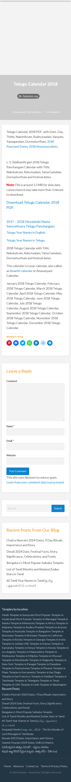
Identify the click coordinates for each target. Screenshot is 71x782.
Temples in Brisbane (25, 635)
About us (18, 766)
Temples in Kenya (25, 647)
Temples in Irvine (55, 639)
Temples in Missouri (50, 655)
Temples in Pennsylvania (16, 668)
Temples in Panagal (25, 664)
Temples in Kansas (40, 643)
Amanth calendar (21, 271)
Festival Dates (33, 112)
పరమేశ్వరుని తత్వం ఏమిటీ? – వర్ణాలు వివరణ (25, 747)
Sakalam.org (30, 96)
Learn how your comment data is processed (35, 482)
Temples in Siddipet (42, 676)
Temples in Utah (30, 684)
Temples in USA (11, 684)
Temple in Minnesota (22, 623)
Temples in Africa (45, 623)
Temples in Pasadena (49, 664)
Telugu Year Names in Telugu (25, 240)
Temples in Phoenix (41, 668)
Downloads (19, 112)
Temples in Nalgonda (41, 660)
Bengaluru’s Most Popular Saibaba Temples (35, 563)
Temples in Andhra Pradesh (28, 627)
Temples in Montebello (15, 660)
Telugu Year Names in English (25, 232)
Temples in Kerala (45, 647)
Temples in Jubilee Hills (15, 643)
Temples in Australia (13, 631)
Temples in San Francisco (16, 676)
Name (10, 426)
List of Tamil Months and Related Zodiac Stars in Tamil (33, 716)
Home (7, 766)
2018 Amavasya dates (43, 146)
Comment (11, 381)
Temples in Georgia (34, 639)
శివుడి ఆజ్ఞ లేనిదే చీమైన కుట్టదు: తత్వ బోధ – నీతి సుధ (29, 751)
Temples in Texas (49, 680)
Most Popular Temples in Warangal (36, 619)
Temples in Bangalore (38, 631)
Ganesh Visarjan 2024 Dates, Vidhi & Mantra (27, 742)
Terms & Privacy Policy (54, 766)
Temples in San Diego (48, 672)
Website (11, 455)
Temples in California (50, 635)
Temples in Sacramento (22, 672)
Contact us (32, 766)
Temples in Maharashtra (30, 651)
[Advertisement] (35, 37)
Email (10, 440)
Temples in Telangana (26, 680)
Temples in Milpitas (26, 655)
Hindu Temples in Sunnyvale (18, 614)
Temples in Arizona (56, 627)
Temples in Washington (53, 684)
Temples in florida (12, 639)
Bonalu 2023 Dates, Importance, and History (27, 738)
